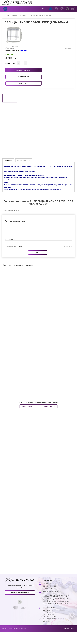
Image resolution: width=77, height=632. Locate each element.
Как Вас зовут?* (10, 239)
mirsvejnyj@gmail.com (50, 591)
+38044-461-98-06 (49, 583)
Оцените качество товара (14, 246)
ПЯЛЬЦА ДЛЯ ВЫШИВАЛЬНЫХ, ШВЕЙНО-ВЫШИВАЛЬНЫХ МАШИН (27, 15)
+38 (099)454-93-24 (49, 588)
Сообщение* (9, 226)
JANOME (23, 50)
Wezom (72, 628)
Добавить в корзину (24, 70)
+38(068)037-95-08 (49, 586)
